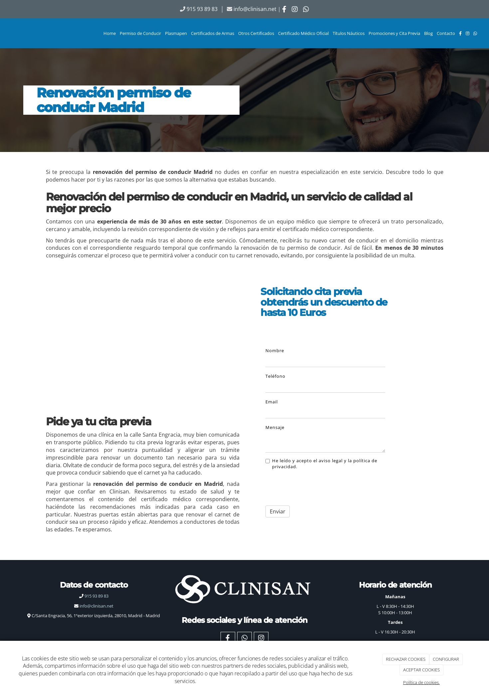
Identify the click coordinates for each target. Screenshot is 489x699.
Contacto (446, 33)
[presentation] (307, 485)
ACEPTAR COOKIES (421, 670)
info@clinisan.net (255, 9)
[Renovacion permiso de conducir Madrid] (143, 335)
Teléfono (275, 376)
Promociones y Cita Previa (394, 33)
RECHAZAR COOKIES (405, 659)
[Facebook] (460, 33)
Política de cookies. (421, 682)
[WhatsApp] (475, 33)
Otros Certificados (256, 33)
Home (109, 33)
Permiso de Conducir (140, 33)
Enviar (277, 511)
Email (271, 402)
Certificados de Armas (212, 33)
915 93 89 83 (93, 596)
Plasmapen (176, 33)
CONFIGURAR (446, 659)
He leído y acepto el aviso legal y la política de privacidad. (321, 464)
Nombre (274, 350)
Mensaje (274, 427)
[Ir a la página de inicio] (3, 33)
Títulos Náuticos (349, 33)
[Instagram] (467, 33)
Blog (428, 33)
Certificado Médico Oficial (303, 33)
